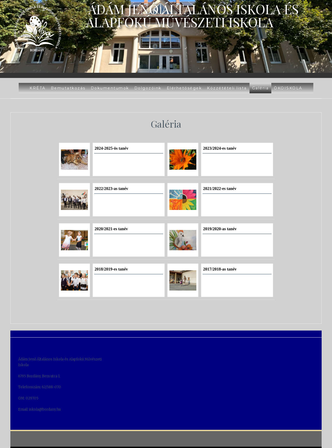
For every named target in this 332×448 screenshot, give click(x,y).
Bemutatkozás (68, 88)
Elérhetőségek (184, 88)
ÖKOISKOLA (288, 88)
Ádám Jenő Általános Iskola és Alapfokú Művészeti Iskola (192, 15)
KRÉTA (38, 88)
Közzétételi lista (227, 88)
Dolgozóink (148, 88)
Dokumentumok (110, 88)
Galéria (260, 88)
